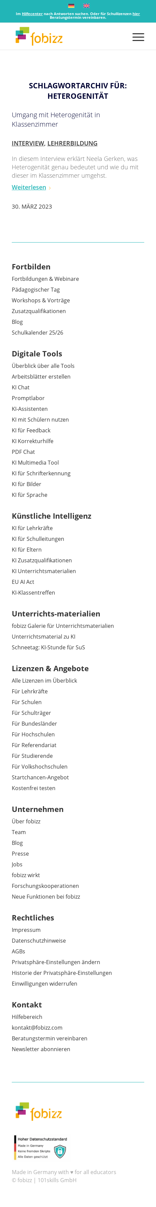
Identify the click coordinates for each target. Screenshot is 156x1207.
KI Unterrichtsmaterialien (44, 571)
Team (19, 832)
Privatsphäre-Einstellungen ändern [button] (56, 962)
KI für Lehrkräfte (32, 528)
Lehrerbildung (72, 143)
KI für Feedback (31, 430)
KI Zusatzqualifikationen (42, 560)
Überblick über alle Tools (43, 366)
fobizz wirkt (26, 875)
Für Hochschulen (33, 734)
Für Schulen (27, 702)
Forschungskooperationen (45, 886)
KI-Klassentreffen (33, 592)
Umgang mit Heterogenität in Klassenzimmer (56, 119)
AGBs (18, 951)
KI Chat (21, 387)
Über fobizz (26, 821)
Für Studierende (32, 756)
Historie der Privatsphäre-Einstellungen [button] (62, 973)
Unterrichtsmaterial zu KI (43, 636)
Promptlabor (28, 398)
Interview (28, 143)
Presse (20, 853)
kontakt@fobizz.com (37, 1027)
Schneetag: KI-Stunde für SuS (48, 647)
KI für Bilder (26, 484)
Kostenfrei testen (33, 788)
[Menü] (135, 36)
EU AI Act (23, 582)
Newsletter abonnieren (41, 1049)
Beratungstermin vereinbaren (49, 1038)
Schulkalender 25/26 (37, 332)
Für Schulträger (31, 713)
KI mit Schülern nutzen (40, 419)
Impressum (26, 930)
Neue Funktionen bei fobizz (46, 896)
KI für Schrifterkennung (41, 473)
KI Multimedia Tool (35, 462)
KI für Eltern (27, 549)
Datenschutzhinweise (39, 940)
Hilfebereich (27, 1017)
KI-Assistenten (30, 409)
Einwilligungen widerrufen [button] (44, 983)
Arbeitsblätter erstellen (41, 376)
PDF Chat (23, 452)
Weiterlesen (31, 187)
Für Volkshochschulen (40, 766)
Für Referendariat (34, 745)
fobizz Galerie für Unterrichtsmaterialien (63, 626)
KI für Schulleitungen (38, 539)
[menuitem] (135, 36)
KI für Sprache (29, 495)
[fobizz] (65, 36)
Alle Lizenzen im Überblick (44, 680)
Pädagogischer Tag (36, 289)
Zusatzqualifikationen (39, 311)
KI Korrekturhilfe (32, 441)
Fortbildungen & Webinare (45, 279)
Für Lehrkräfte (30, 691)
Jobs (17, 864)
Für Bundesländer (34, 723)
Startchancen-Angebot (40, 777)
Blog (17, 322)
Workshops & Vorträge (41, 300)
